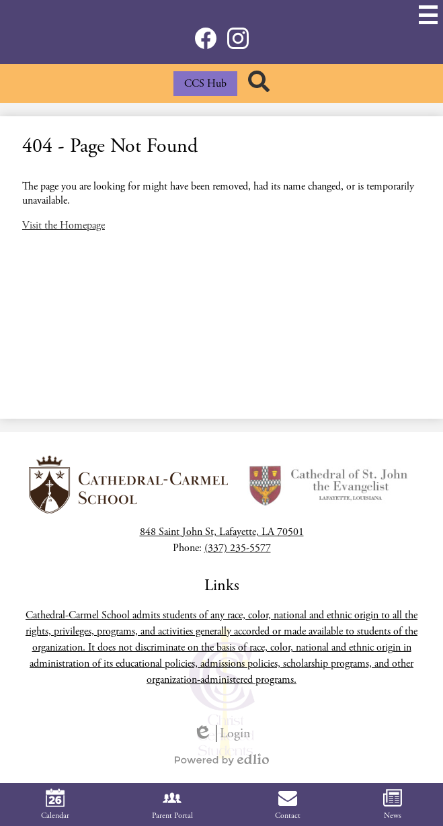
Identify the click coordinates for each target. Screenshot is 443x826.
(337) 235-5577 (237, 548)
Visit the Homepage (63, 225)
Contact (287, 804)
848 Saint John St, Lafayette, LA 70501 (222, 532)
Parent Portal (172, 804)
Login (222, 733)
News (392, 804)
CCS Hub (205, 84)
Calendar (55, 804)
